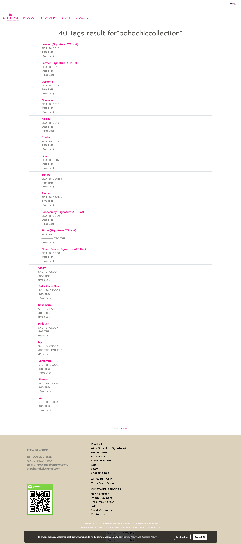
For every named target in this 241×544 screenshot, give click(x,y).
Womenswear (99, 452)
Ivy (40, 342)
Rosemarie (45, 305)
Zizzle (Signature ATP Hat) (59, 231)
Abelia (46, 119)
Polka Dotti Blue (48, 286)
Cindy (42, 268)
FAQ (93, 506)
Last (124, 429)
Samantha (45, 361)
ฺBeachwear (98, 456)
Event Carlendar (101, 510)
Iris (40, 398)
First (117, 429)
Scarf (94, 469)
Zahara (46, 175)
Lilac (45, 156)
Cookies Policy (149, 536)
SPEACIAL (81, 18)
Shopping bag (100, 473)
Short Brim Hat (101, 460)
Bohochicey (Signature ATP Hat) (63, 212)
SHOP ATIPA (49, 18)
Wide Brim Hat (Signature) (108, 448)
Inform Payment (101, 498)
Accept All (200, 536)
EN (233, 4)
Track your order (102, 502)
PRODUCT (29, 18)
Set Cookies (182, 536)
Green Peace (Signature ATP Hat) (64, 249)
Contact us (98, 514)
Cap (93, 465)
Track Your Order (102, 483)
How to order (100, 494)
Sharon (43, 380)
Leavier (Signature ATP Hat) (60, 44)
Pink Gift (43, 324)
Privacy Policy (129, 536)
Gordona (47, 82)
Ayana (46, 193)
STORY (66, 18)
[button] (95, 17)
